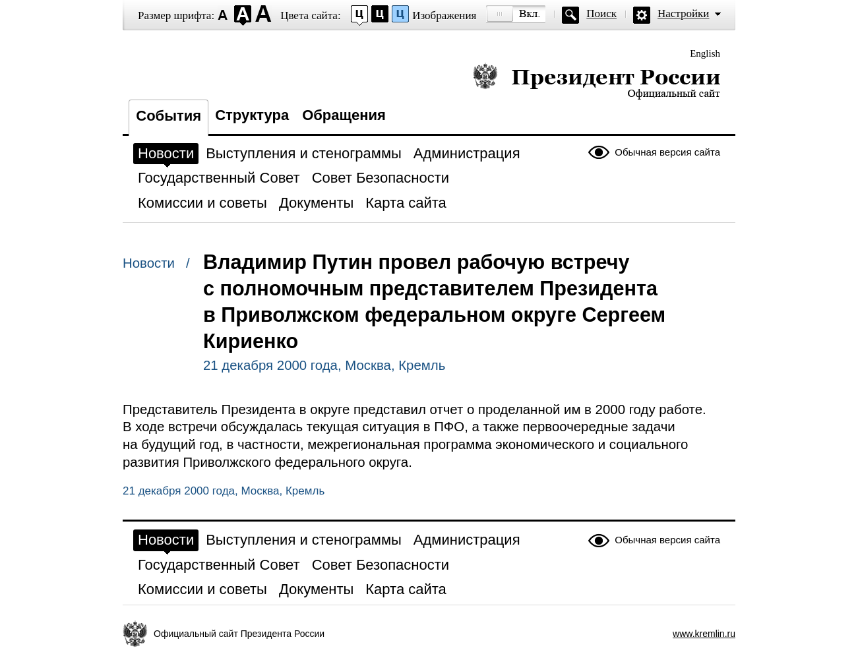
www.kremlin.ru (704, 633)
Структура (252, 115)
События (168, 115)
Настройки (683, 13)
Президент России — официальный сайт (596, 81)
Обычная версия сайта (667, 152)
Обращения (344, 115)
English (705, 53)
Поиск (601, 13)
